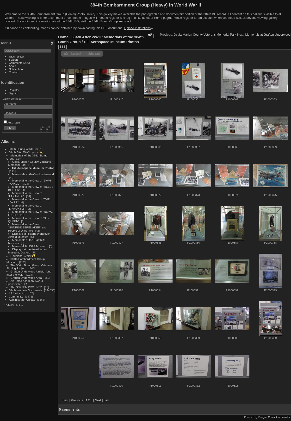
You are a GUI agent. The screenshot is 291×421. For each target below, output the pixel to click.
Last (106, 400)
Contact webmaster (279, 417)
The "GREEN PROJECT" (26, 287)
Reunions (17, 255)
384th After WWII (19, 152)
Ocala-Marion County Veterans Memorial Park (204, 34)
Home (63, 37)
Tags (12, 56)
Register (14, 89)
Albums (8, 141)
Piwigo (262, 417)
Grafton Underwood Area (26, 277)
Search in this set (85, 54)
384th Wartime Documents (25, 290)
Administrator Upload (22, 299)
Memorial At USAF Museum (29, 246)
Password (10, 112)
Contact (14, 72)
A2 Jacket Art (17, 293)
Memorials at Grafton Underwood (33, 174)
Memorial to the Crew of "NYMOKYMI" (25, 207)
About (12, 65)
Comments (16, 62)
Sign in (13, 93)
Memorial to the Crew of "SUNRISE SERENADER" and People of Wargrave (27, 227)
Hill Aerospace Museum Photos (33, 167)
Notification (16, 69)
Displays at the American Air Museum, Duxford (27, 251)
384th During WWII (21, 148)
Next (98, 400)
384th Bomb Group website (110, 21)
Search (13, 59)
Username (10, 103)
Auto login (12, 122)
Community (16, 296)
